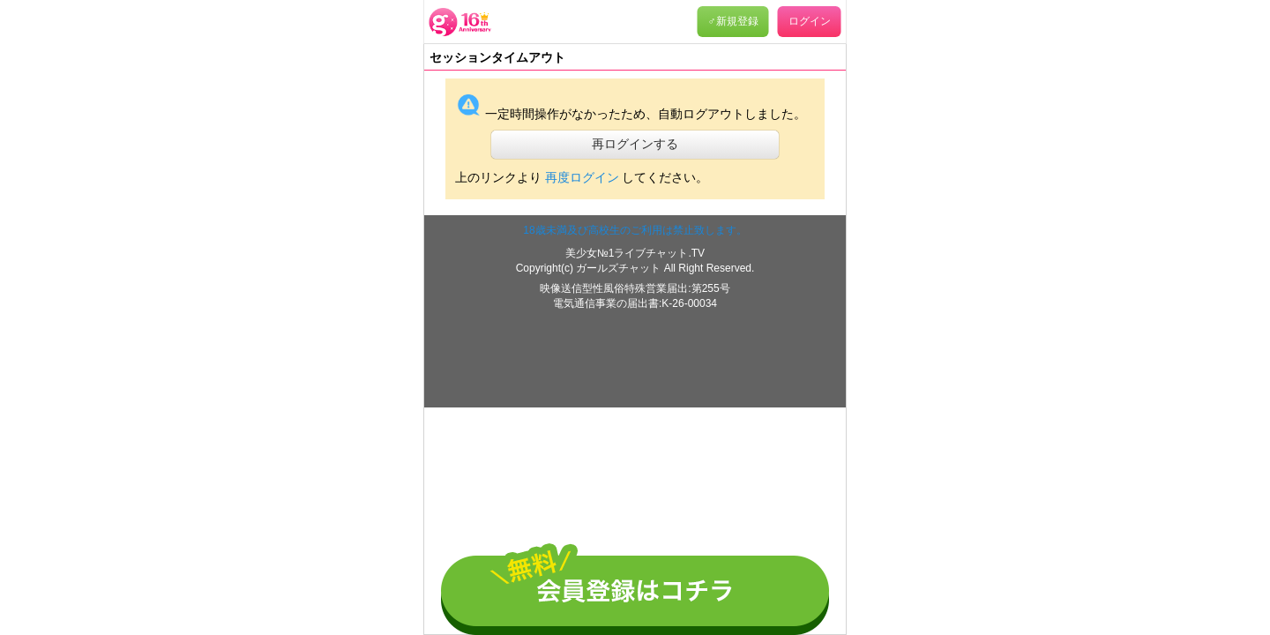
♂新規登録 (733, 21)
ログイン (809, 21)
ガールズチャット (619, 268)
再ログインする (635, 144)
